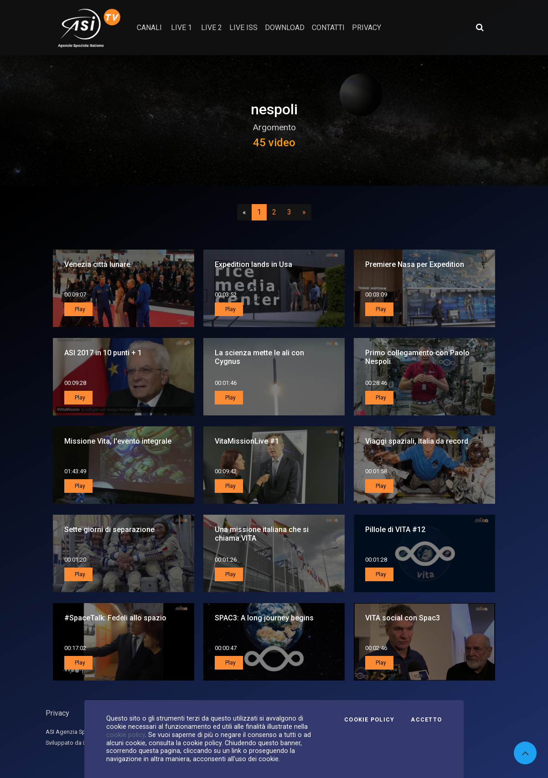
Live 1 (181, 27)
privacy (366, 27)
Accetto (426, 719)
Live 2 (211, 27)
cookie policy (125, 734)
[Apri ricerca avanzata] (479, 27)
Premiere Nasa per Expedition (414, 264)
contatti (328, 27)
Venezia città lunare (97, 264)
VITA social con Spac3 (402, 618)
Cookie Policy (369, 719)
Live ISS (243, 27)
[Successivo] (304, 212)
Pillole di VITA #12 (395, 529)
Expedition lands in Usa (253, 264)
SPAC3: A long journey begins (264, 618)
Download (285, 27)
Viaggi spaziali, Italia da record (416, 441)
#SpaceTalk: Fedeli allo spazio (115, 618)
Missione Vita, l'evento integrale (117, 441)
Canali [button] (149, 27)
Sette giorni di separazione (109, 529)
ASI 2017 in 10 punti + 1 (103, 352)
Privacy (57, 713)
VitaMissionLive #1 (247, 441)
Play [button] (79, 309)
